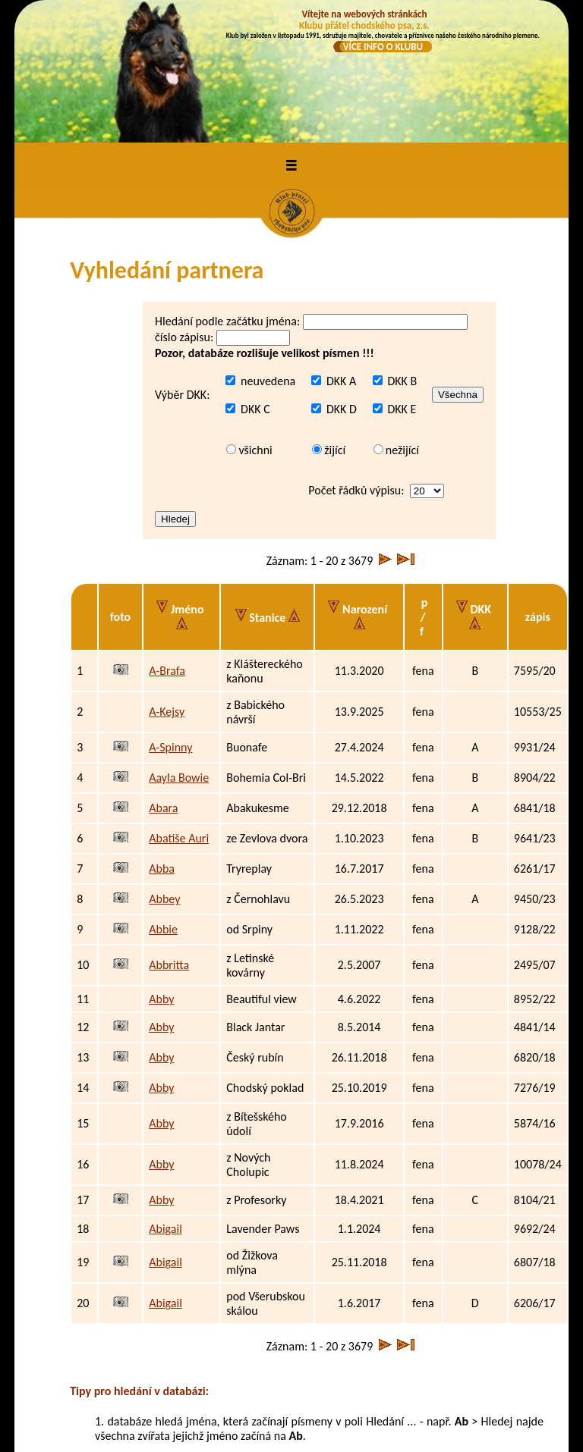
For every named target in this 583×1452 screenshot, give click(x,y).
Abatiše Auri (179, 710)
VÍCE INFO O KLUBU (383, 46)
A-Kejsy (166, 583)
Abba (162, 740)
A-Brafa (167, 542)
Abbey (164, 771)
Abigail (165, 1100)
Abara (163, 680)
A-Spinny (170, 619)
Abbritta (169, 836)
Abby (161, 871)
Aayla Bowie (179, 649)
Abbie (163, 801)
